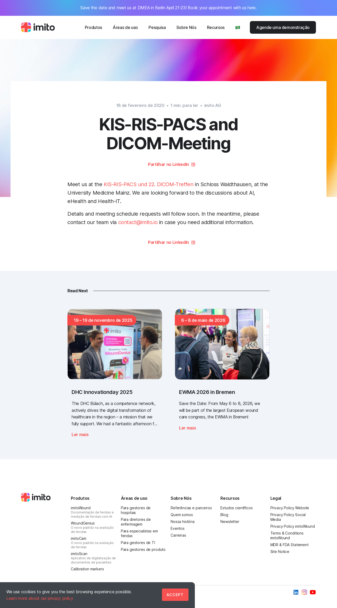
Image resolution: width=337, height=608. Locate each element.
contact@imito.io (138, 222)
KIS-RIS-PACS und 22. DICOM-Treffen (148, 184)
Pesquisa (157, 27)
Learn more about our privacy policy (39, 598)
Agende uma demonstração (283, 27)
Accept (175, 594)
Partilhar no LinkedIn (168, 164)
